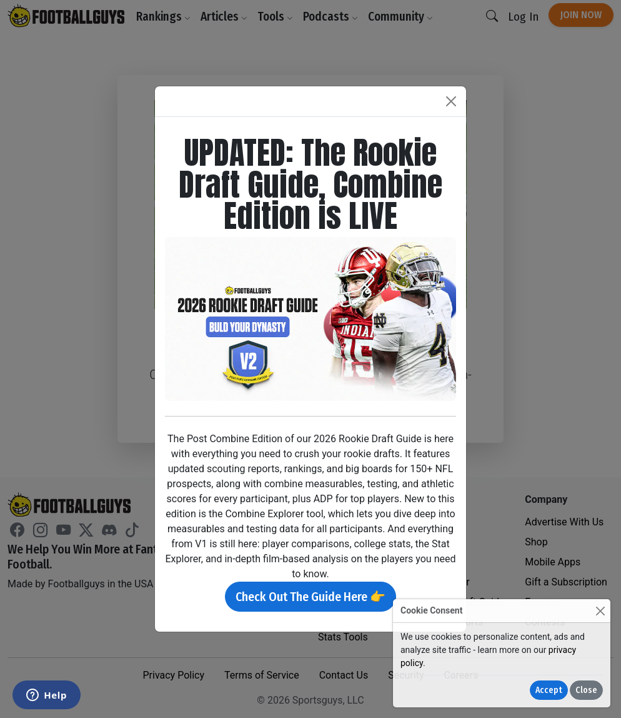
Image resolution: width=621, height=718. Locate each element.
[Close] (600, 610)
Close (586, 690)
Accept (548, 690)
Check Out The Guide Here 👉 (310, 596)
